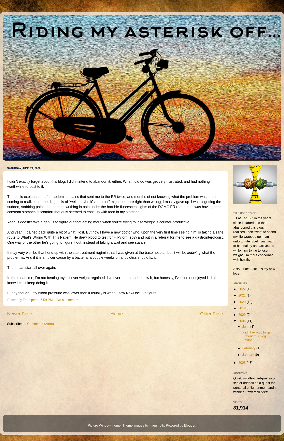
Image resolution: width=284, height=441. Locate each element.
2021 (242, 295)
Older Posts (212, 313)
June (246, 326)
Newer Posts (20, 313)
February (249, 348)
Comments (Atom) (40, 324)
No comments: (68, 300)
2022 (242, 289)
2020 (242, 302)
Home (117, 313)
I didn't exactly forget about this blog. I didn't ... (256, 336)
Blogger (189, 425)
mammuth (157, 425)
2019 (242, 308)
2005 (242, 362)
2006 (242, 321)
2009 (242, 314)
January (248, 354)
